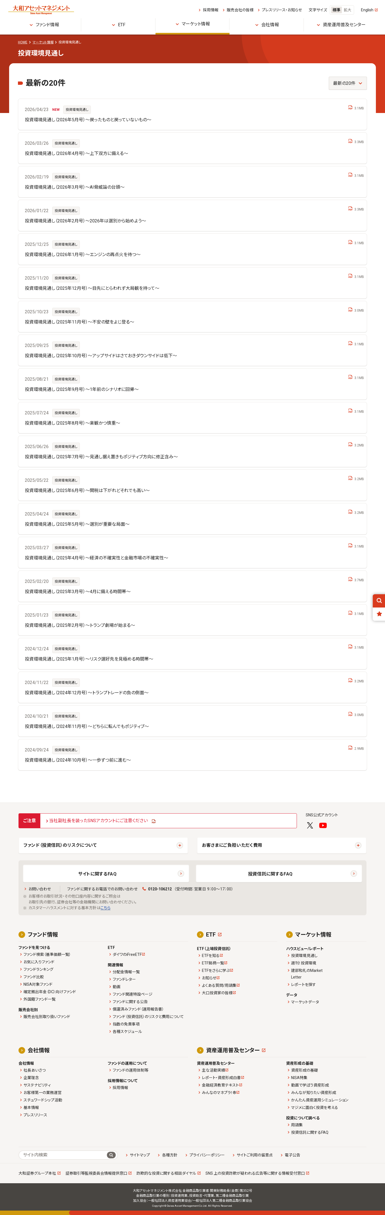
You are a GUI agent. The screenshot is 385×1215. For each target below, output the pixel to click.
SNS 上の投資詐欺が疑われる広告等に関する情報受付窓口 (255, 1173)
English (367, 10)
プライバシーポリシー (207, 1155)
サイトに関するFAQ (97, 874)
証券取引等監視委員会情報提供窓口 (96, 1173)
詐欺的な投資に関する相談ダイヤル (166, 1173)
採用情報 (210, 10)
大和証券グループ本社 (37, 1173)
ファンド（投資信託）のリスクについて (60, 845)
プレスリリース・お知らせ (282, 10)
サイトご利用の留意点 (255, 1155)
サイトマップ (140, 1155)
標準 (336, 10)
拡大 (347, 10)
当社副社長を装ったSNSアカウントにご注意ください (98, 820)
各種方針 (170, 1155)
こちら (105, 908)
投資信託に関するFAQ (270, 874)
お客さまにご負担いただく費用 (232, 845)
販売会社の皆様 (240, 10)
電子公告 (292, 1155)
